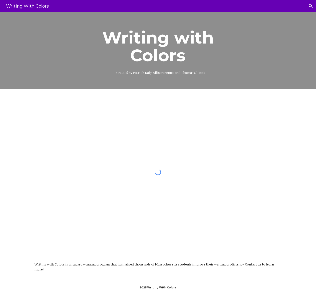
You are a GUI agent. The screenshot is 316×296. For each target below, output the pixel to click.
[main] (158, 50)
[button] (311, 6)
